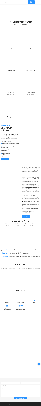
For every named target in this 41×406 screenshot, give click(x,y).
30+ (20, 300)
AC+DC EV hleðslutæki (31, 92)
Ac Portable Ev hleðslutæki (10, 70)
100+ (34, 300)
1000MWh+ (20, 306)
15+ (7, 300)
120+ (7, 306)
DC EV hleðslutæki (10, 92)
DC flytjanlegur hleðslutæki (10, 116)
